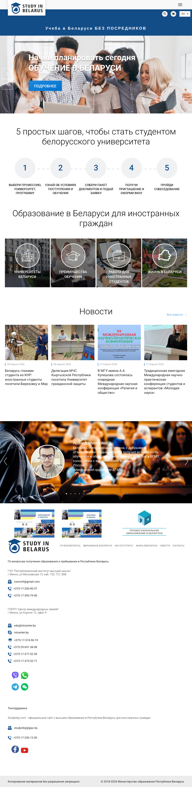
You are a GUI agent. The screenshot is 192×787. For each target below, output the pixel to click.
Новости (165, 545)
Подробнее (45, 86)
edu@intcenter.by (25, 625)
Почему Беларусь (70, 545)
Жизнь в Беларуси (146, 545)
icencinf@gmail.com (27, 581)
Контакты (178, 545)
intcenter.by (21, 632)
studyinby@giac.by (26, 728)
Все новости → (177, 314)
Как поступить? (124, 545)
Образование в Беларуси (97, 545)
